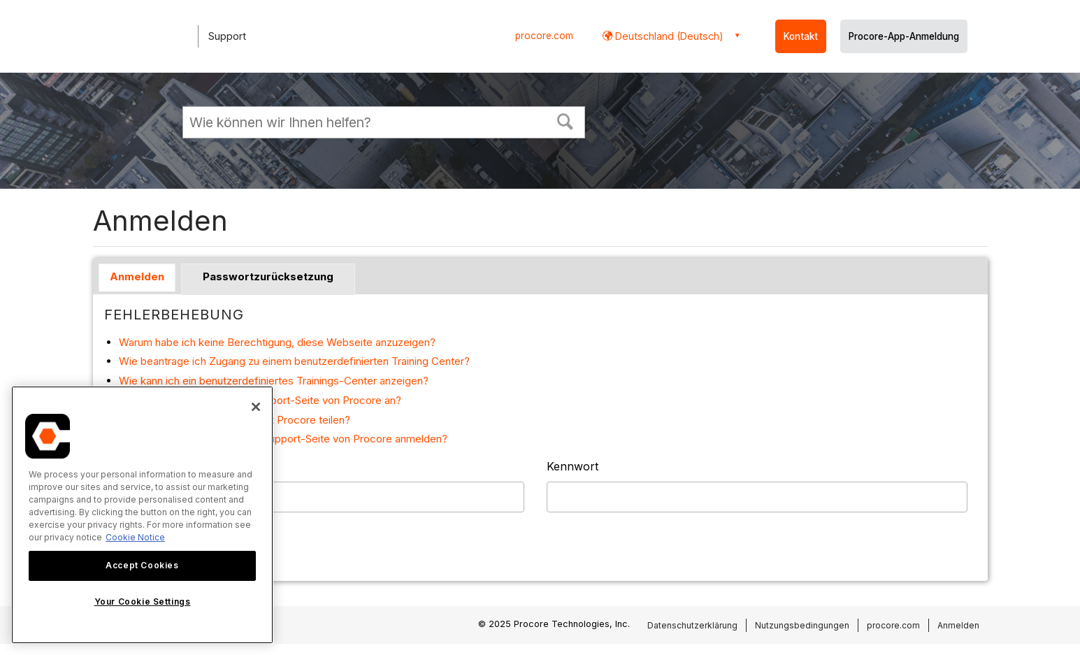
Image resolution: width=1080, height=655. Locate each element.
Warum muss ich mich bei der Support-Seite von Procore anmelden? (283, 438)
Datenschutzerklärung (692, 625)
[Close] (255, 406)
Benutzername (143, 466)
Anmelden (137, 276)
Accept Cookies (142, 565)
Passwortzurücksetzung (268, 276)
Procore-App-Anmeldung (904, 36)
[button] (564, 120)
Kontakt (801, 36)
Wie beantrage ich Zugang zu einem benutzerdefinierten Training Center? (294, 361)
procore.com (544, 35)
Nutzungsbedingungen (802, 625)
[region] (142, 515)
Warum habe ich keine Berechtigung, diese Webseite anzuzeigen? (277, 342)
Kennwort (572, 466)
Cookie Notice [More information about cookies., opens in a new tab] (135, 537)
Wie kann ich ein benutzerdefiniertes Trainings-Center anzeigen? (274, 380)
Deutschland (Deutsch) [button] (667, 36)
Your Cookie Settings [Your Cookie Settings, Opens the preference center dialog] (142, 601)
